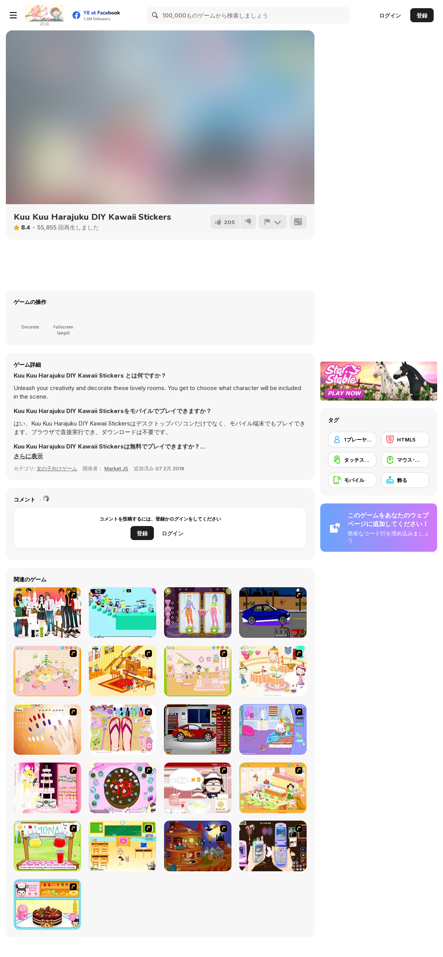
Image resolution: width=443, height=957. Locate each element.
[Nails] (47, 729)
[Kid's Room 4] (47, 671)
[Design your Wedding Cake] (47, 788)
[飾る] (405, 480)
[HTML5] (405, 439)
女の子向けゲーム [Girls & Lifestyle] (57, 468)
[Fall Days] (122, 612)
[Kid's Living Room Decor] (122, 671)
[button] (28, 456)
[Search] (155, 15)
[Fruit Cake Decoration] (47, 904)
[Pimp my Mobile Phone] (273, 846)
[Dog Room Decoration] (273, 788)
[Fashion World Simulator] (197, 612)
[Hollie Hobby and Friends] (47, 846)
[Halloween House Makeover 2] (197, 846)
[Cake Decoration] (122, 788)
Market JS (116, 468)
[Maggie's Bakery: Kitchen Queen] (197, 788)
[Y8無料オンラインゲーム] (44, 15)
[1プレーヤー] (352, 439)
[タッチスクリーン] (352, 460)
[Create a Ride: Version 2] (197, 729)
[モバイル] (352, 480)
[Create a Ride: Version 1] (273, 612)
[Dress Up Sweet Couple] (47, 612)
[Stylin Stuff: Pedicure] (122, 729)
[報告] (273, 222)
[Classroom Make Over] (122, 846)
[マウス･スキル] (405, 460)
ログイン (390, 15)
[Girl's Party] (273, 671)
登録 (422, 15)
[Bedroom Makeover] (273, 729)
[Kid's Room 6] (197, 671)
